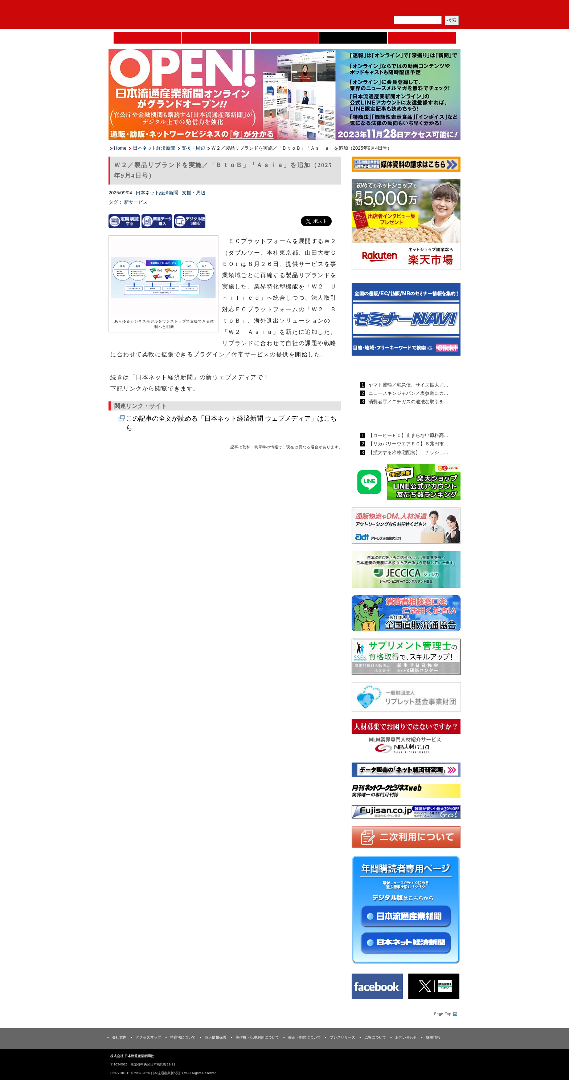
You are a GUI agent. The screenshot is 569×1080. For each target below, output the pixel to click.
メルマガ (375, 9)
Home (147, 38)
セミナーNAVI (216, 38)
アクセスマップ (148, 1037)
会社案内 (119, 1037)
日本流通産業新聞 (285, 38)
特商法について (183, 1037)
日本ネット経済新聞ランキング (396, 418)
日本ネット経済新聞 (353, 38)
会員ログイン (443, 9)
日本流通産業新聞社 (161, 14)
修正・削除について (304, 1037)
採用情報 (433, 1037)
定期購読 (409, 9)
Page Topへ (445, 1013)
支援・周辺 (193, 148)
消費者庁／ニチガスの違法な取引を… (408, 401)
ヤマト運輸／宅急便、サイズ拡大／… (408, 385)
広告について (375, 1037)
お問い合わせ (406, 1037)
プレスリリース (342, 1037)
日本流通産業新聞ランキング (393, 368)
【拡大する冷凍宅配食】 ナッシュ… (408, 452)
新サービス (136, 202)
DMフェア (422, 38)
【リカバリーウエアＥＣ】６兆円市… (408, 443)
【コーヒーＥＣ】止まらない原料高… (408, 435)
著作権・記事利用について (257, 1037)
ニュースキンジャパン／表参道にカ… (408, 393)
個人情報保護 (215, 1037)
